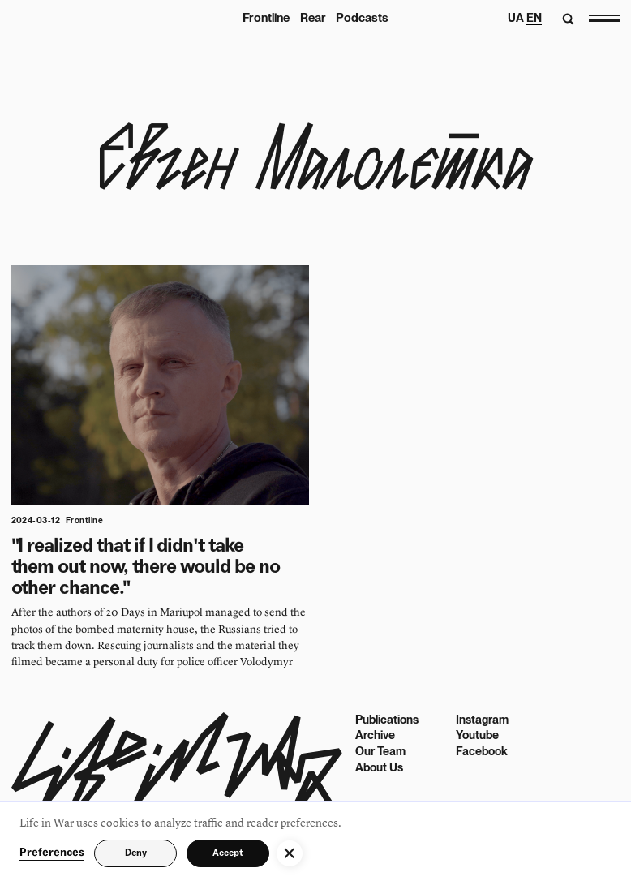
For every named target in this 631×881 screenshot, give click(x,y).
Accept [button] (227, 852)
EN (534, 17)
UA (516, 17)
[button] (290, 853)
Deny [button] (136, 852)
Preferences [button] (51, 852)
